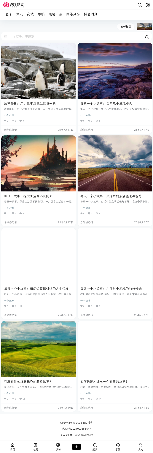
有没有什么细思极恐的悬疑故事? (27, 382)
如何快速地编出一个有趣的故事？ (104, 382)
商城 (30, 14)
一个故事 (9, 115)
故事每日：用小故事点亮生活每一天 (30, 104)
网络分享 (73, 14)
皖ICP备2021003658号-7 (76, 428)
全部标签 (126, 26)
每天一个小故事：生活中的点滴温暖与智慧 (111, 196)
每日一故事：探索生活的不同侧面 (28, 196)
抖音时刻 (91, 14)
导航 (41, 14)
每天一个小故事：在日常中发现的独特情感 (111, 289)
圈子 (8, 14)
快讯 (19, 14)
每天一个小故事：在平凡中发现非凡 (106, 104)
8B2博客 (87, 422)
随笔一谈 (55, 14)
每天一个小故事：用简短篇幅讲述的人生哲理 (36, 289)
